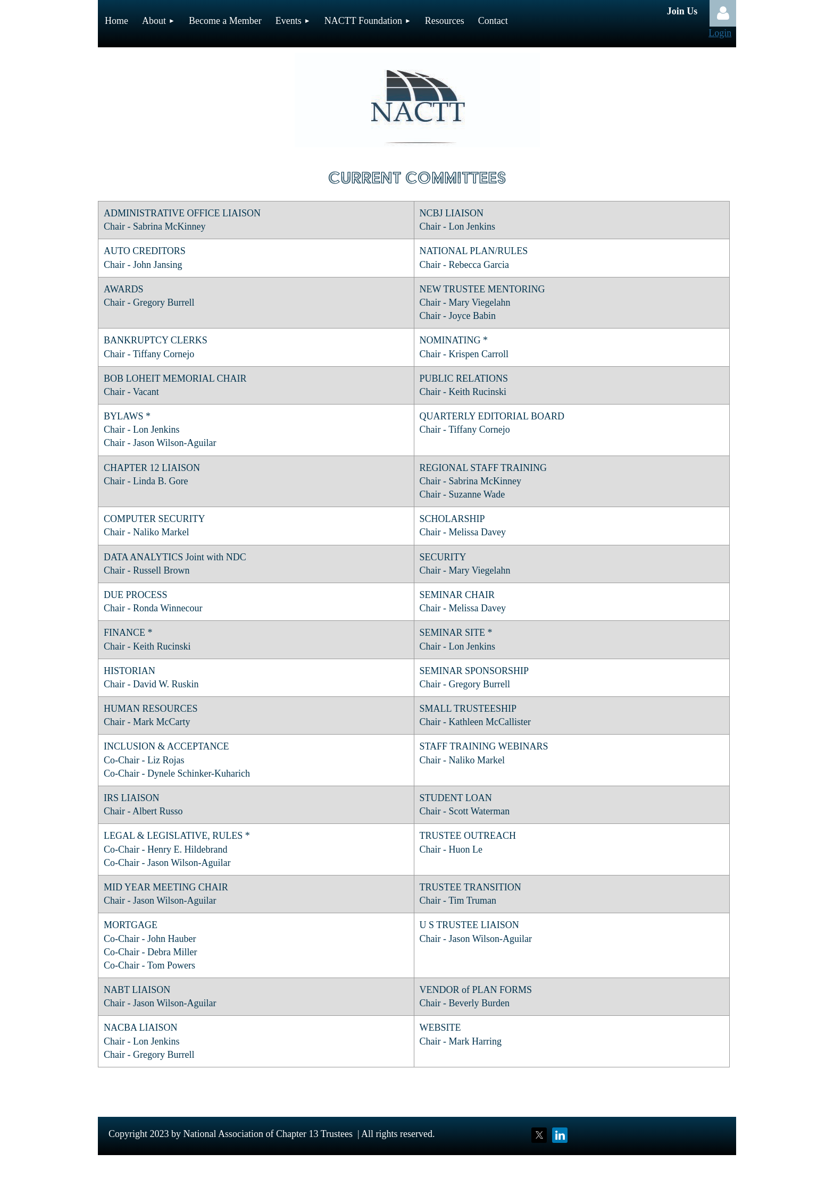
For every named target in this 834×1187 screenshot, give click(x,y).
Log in (723, 13)
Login (719, 33)
